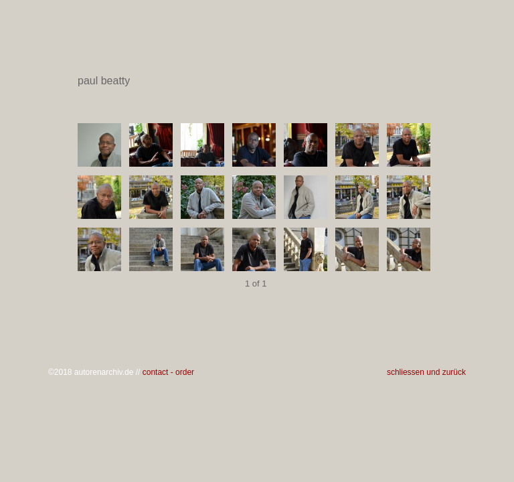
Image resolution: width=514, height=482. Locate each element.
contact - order (168, 372)
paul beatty (256, 81)
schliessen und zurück (426, 372)
